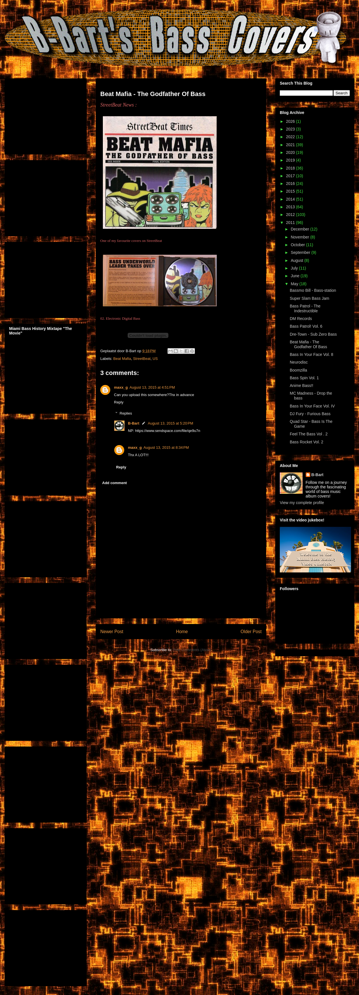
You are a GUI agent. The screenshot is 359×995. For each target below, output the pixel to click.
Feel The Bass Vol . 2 (309, 434)
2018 (291, 168)
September (301, 252)
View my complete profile (302, 502)
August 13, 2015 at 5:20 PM (170, 423)
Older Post (251, 631)
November (300, 237)
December (300, 229)
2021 (291, 144)
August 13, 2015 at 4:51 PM (152, 387)
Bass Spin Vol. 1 (304, 378)
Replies (126, 413)
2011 (291, 222)
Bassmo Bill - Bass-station (313, 290)
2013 (291, 207)
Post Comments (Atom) (192, 650)
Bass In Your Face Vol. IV (312, 406)
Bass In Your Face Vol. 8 (311, 354)
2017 (291, 176)
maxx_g (121, 387)
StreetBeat (141, 358)
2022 (291, 136)
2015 (291, 191)
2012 (291, 214)
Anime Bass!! (301, 385)
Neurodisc (299, 362)
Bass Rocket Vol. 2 (306, 442)
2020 (291, 152)
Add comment (114, 483)
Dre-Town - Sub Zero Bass (313, 334)
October (298, 244)
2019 (291, 160)
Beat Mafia (122, 358)
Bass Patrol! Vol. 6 (306, 326)
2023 (291, 129)
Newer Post (111, 631)
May (295, 284)
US (155, 358)
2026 (291, 121)
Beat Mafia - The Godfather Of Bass (308, 344)
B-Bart (133, 423)
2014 (291, 199)
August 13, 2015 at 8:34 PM (166, 447)
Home (182, 631)
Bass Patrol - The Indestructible (305, 308)
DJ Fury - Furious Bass (310, 413)
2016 (291, 183)
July (295, 268)
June (295, 276)
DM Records (301, 318)
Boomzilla (298, 370)
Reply (118, 402)
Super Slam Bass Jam (309, 298)
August (297, 260)
